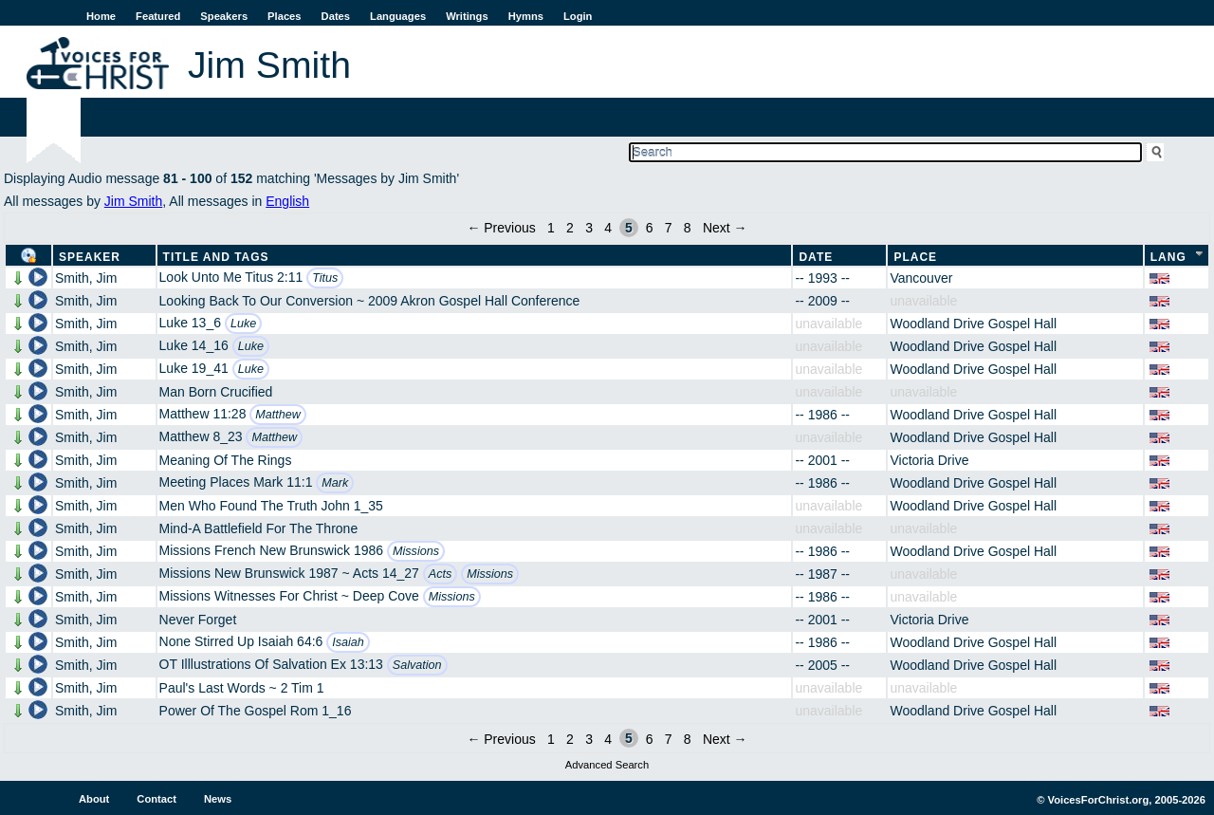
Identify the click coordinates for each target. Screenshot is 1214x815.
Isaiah (348, 642)
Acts (440, 574)
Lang (1168, 257)
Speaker (89, 257)
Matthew (278, 414)
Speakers (224, 16)
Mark (335, 483)
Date (816, 257)
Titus (325, 278)
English (287, 201)
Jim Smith (133, 201)
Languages (398, 16)
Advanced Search (607, 764)
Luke (243, 323)
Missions (416, 551)
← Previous (501, 227)
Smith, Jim (86, 278)
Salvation (417, 665)
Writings (467, 16)
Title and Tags (216, 257)
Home (101, 16)
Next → (725, 227)
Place (915, 257)
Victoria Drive (929, 460)
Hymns (525, 16)
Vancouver (921, 278)
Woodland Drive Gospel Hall (973, 323)
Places (284, 16)
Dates (336, 16)
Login (577, 16)
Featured (158, 16)
